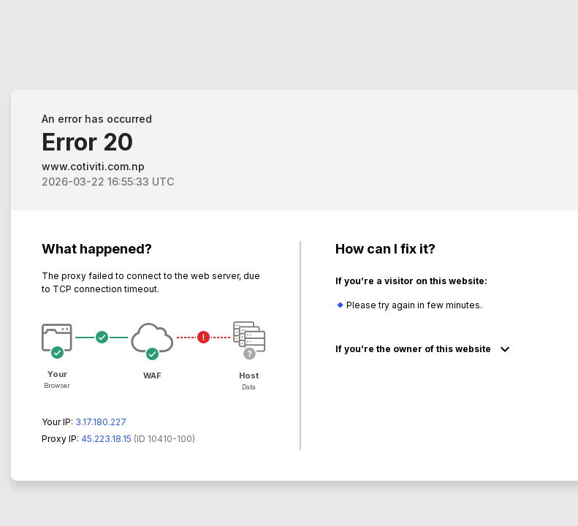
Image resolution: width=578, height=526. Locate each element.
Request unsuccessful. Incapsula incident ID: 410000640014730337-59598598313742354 (289, 263)
